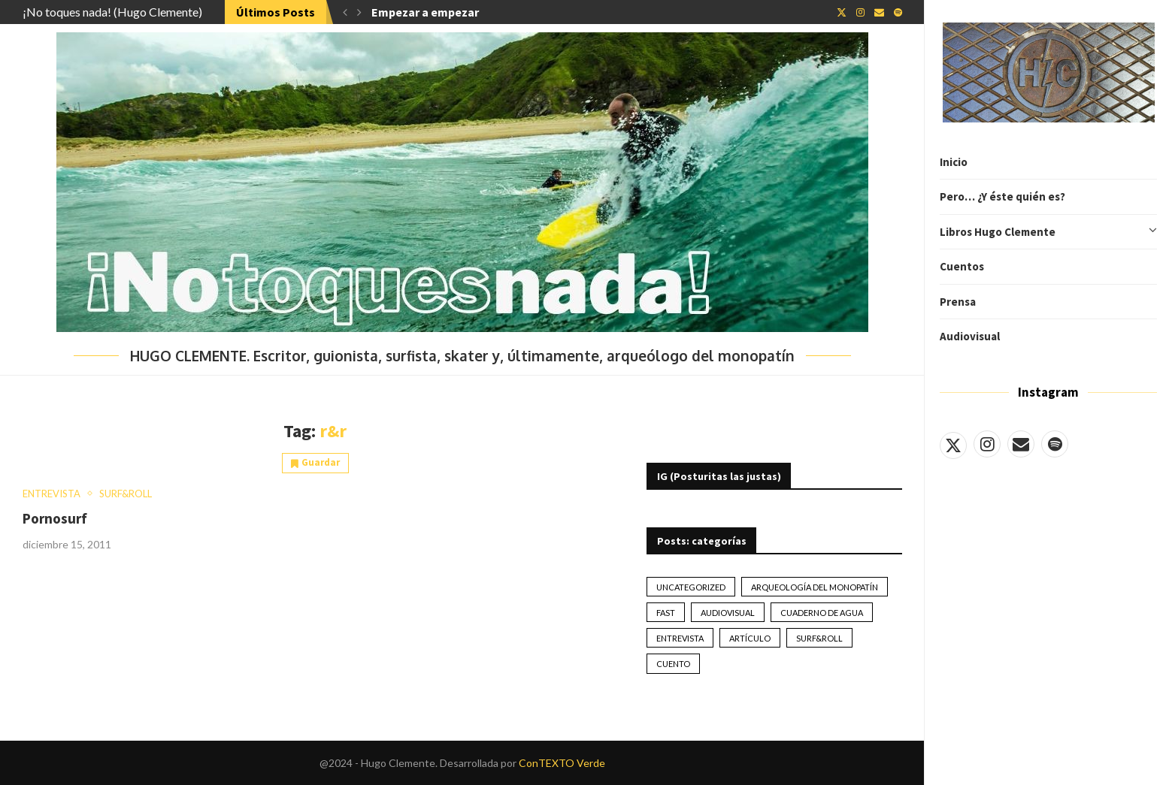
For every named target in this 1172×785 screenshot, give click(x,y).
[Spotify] (1054, 443)
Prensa (958, 301)
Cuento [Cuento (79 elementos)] (673, 664)
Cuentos (962, 266)
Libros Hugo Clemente (1048, 232)
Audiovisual (970, 336)
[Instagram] (987, 443)
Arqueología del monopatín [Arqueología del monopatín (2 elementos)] (814, 587)
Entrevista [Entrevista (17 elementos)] (680, 638)
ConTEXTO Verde (562, 762)
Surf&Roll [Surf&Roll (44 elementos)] (819, 638)
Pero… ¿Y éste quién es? (1002, 196)
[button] (345, 12)
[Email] (1020, 443)
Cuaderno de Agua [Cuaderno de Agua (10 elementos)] (821, 612)
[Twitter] (953, 443)
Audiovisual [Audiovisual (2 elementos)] (728, 612)
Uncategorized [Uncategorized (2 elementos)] (690, 587)
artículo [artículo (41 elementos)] (750, 638)
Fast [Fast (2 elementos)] (665, 612)
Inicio (954, 162)
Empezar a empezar (425, 12)
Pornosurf (55, 518)
